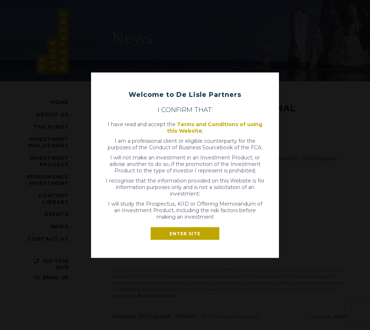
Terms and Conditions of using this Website (214, 127)
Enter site (185, 233)
